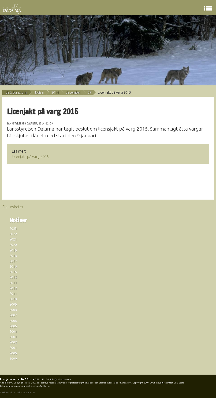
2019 (13, 250)
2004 (13, 331)
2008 (13, 310)
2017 (13, 261)
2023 (13, 228)
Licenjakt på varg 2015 (30, 156)
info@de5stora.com (60, 379)
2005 (13, 326)
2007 (13, 315)
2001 (13, 348)
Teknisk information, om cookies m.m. (19, 386)
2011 (13, 294)
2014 (55, 92)
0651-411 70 (42, 379)
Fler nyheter (12, 207)
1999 (13, 359)
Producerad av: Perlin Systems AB (17, 392)
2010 (13, 299)
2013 (13, 283)
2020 (13, 245)
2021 (13, 239)
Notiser (39, 92)
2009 (13, 304)
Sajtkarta (45, 386)
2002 (13, 342)
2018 (13, 256)
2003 (13, 337)
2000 (13, 353)
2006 (13, 321)
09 (89, 92)
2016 (13, 266)
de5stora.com (16, 92)
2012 (13, 288)
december (73, 92)
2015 (13, 272)
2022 (13, 234)
